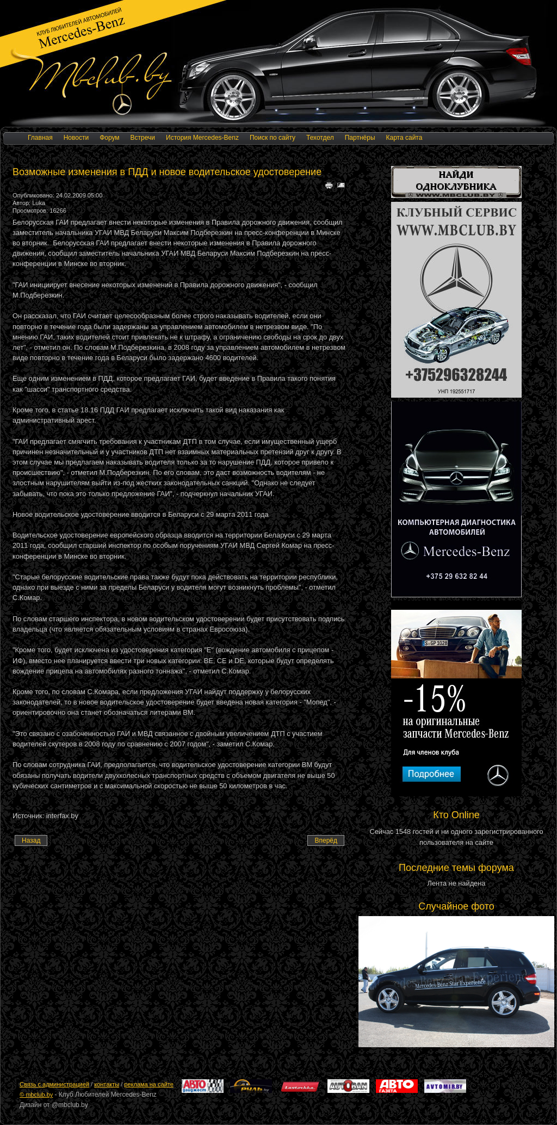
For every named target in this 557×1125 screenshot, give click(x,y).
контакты (106, 1084)
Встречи (143, 137)
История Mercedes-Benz (202, 137)
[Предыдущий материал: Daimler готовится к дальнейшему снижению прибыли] (31, 840)
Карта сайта (404, 137)
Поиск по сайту (272, 137)
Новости (76, 137)
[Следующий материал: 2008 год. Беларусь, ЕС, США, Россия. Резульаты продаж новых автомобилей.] (325, 840)
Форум (109, 137)
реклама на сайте (149, 1084)
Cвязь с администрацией (54, 1084)
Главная (40, 137)
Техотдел (320, 137)
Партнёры (360, 137)
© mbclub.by (36, 1094)
